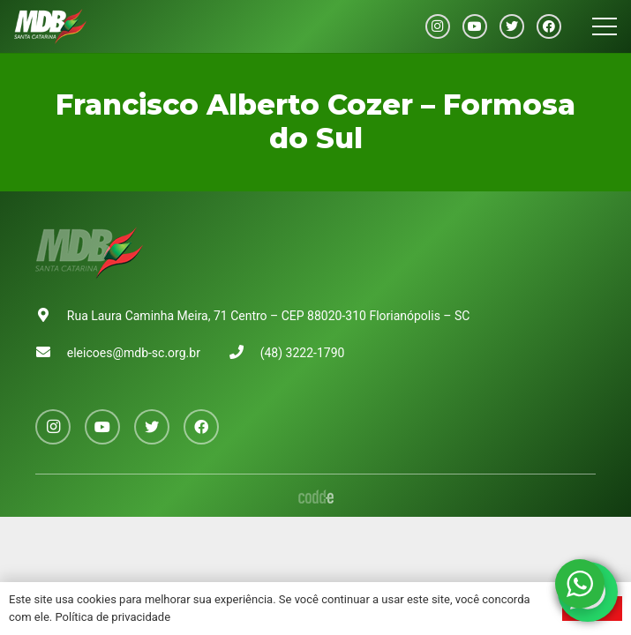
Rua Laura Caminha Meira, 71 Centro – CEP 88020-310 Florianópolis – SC (268, 316)
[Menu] (604, 26)
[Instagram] (437, 26)
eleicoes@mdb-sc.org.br (133, 353)
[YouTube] (474, 26)
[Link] (50, 26)
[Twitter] (512, 26)
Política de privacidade (112, 617)
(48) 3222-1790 (302, 353)
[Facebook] (549, 26)
